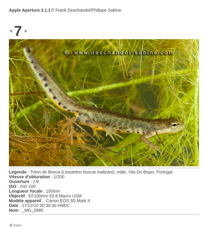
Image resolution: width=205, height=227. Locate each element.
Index (17, 225)
